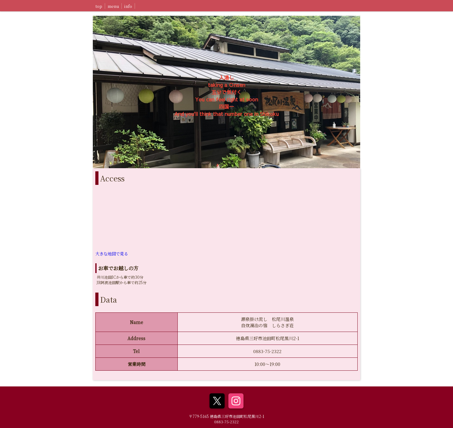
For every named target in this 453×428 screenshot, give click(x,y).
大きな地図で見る (111, 254)
